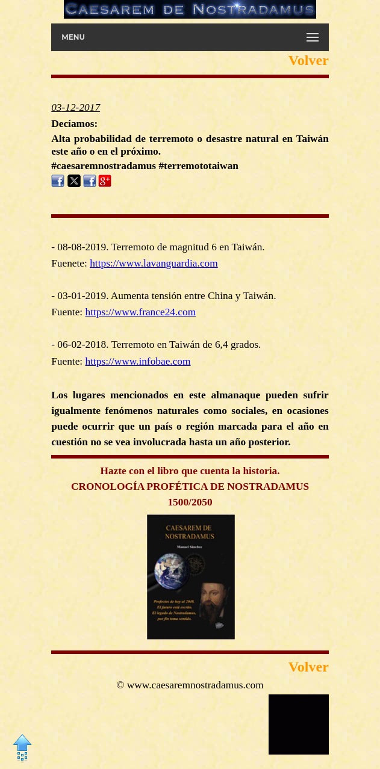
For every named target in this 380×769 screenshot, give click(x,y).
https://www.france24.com (141, 312)
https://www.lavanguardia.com (154, 263)
